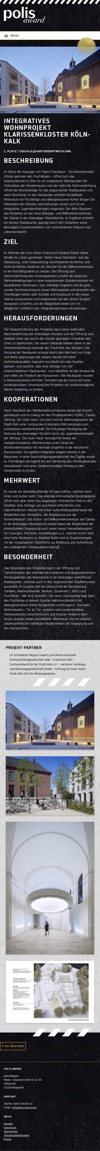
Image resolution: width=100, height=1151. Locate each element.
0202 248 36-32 (23, 1104)
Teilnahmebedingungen (16, 1135)
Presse (7, 1139)
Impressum (10, 1128)
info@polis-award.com (24, 1107)
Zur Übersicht (14, 1046)
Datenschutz (11, 1131)
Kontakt (8, 1124)
